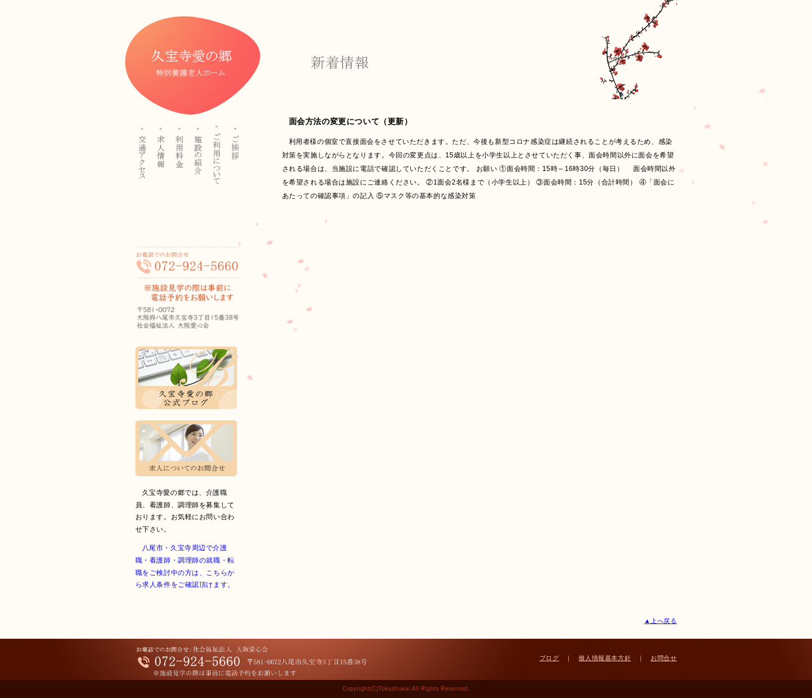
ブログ (549, 658)
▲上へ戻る (660, 620)
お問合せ (664, 658)
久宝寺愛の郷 (187, 65)
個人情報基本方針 (604, 658)
